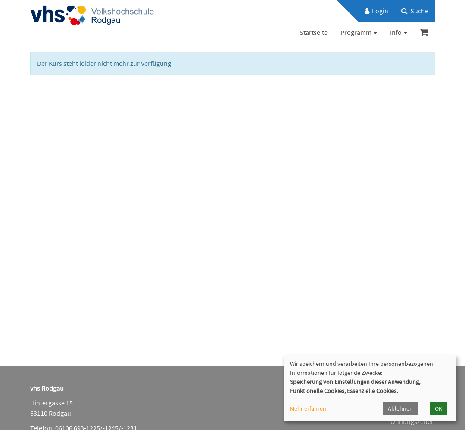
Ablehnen (400, 408)
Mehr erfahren (308, 408)
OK (438, 408)
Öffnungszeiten (412, 421)
